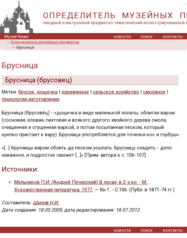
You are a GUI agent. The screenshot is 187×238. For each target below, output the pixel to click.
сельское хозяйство (116, 92)
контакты (173, 36)
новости (122, 36)
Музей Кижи (16, 36)
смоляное (154, 92)
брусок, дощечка (37, 92)
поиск (147, 36)
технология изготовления (30, 99)
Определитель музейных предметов (45, 42)
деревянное (75, 92)
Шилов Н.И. (46, 203)
